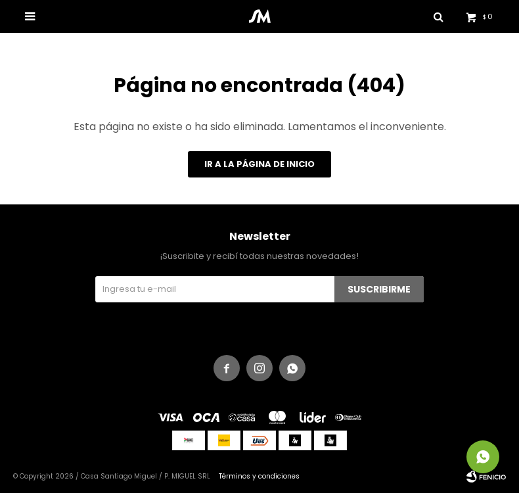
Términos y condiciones (259, 476)
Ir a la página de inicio (259, 164)
